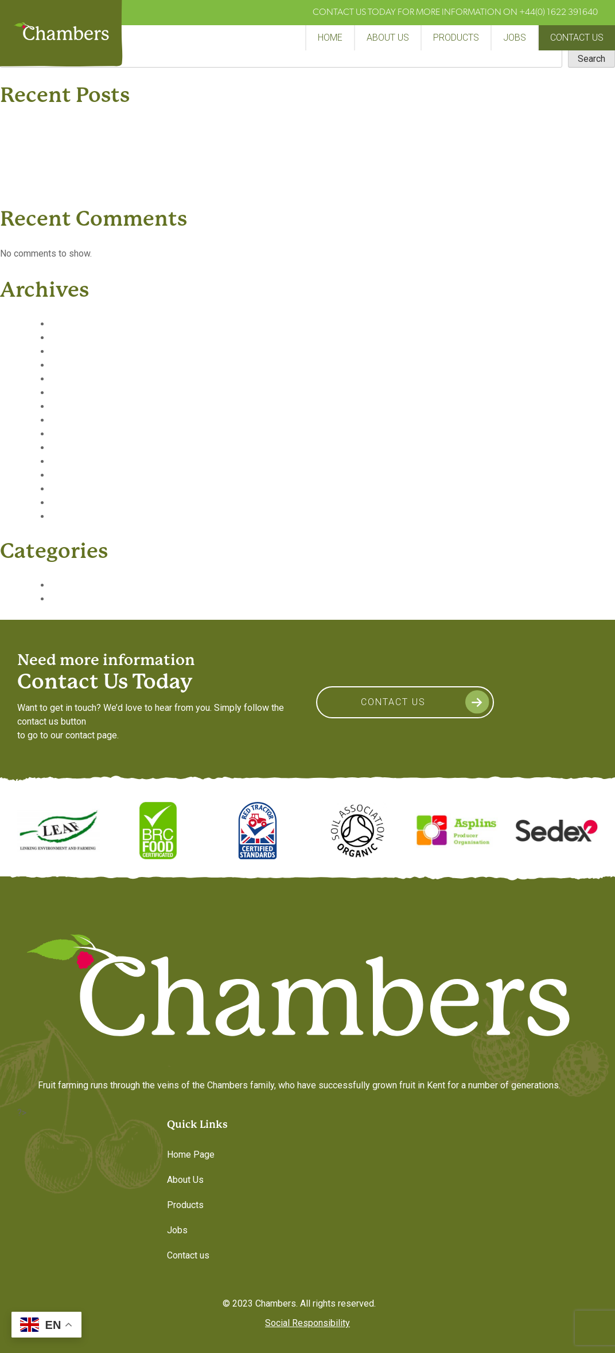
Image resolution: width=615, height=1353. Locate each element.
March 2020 (74, 351)
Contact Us (393, 702)
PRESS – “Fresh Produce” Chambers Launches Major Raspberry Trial (165, 129)
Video (62, 598)
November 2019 (82, 392)
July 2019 (70, 433)
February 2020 (79, 365)
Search (591, 58)
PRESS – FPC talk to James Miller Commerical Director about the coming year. (185, 170)
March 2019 (74, 488)
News (62, 585)
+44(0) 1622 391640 (558, 12)
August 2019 (76, 420)
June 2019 (71, 447)
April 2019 (71, 475)
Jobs (514, 37)
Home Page (191, 1154)
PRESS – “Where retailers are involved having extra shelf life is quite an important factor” (206, 184)
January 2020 (77, 378)
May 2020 (70, 337)
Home (330, 37)
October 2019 (78, 406)
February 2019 (79, 502)
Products (456, 37)
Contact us (577, 37)
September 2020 (84, 323)
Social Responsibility (307, 1322)
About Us (388, 37)
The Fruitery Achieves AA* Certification (105, 142)
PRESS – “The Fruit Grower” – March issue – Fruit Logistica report (160, 156)
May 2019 (70, 461)
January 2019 (77, 516)
